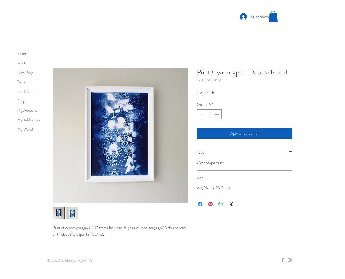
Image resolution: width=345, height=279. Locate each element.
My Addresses (28, 120)
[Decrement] (201, 114)
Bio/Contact (27, 91)
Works (22, 63)
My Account (27, 110)
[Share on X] (231, 204)
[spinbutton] (209, 114)
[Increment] (217, 114)
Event (21, 54)
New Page (25, 73)
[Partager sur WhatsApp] (221, 204)
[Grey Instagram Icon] (289, 260)
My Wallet (25, 129)
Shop (21, 101)
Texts (21, 82)
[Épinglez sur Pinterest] (210, 204)
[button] (273, 16)
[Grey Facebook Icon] (282, 260)
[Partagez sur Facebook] (200, 204)
